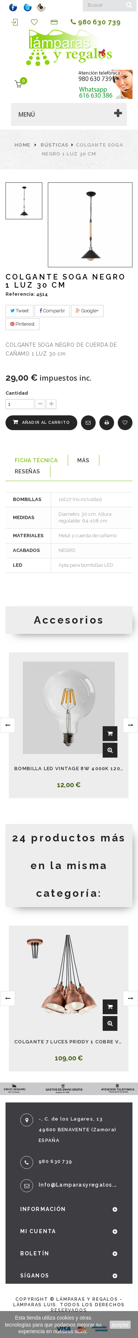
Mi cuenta (38, 1231)
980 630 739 (96, 22)
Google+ (87, 310)
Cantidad (17, 393)
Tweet (19, 310)
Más (83, 460)
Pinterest (22, 324)
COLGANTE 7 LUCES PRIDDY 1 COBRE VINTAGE (68, 1041)
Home (22, 145)
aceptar (120, 1325)
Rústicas (54, 145)
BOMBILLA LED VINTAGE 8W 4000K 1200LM (68, 768)
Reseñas (27, 471)
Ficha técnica (36, 460)
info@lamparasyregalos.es (78, 1185)
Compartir (52, 310)
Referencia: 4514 (27, 294)
